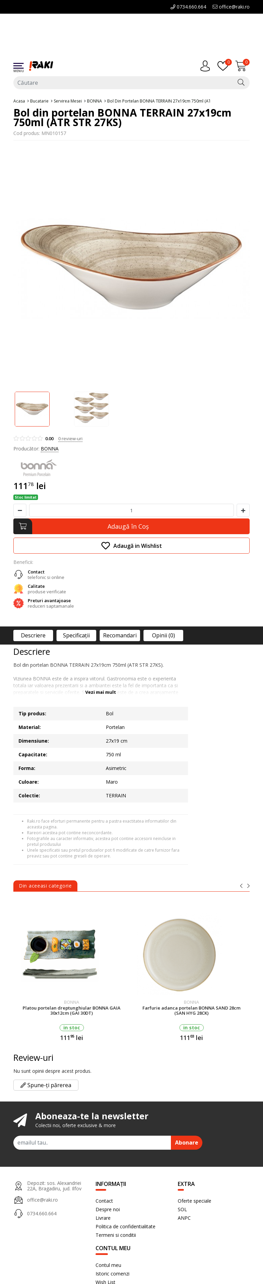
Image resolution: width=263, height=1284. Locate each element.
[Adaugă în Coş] (131, 526)
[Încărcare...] (242, 65)
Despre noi (108, 1209)
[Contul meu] (207, 65)
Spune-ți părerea (46, 1085)
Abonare (186, 1142)
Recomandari (120, 635)
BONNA (50, 448)
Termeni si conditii (116, 1235)
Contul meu (108, 1265)
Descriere (33, 635)
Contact (104, 1201)
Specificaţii (76, 635)
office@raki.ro (231, 6)
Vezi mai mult (100, 692)
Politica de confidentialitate (125, 1226)
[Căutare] (241, 82)
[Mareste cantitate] (243, 510)
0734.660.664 (188, 6)
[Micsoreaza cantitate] (19, 510)
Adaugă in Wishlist (131, 545)
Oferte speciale (194, 1201)
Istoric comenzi (112, 1273)
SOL (182, 1209)
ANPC (184, 1218)
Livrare (103, 1218)
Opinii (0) (163, 635)
